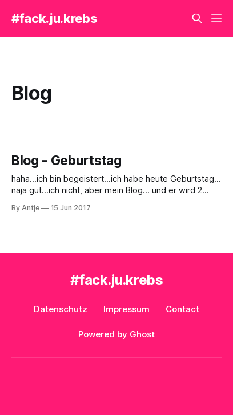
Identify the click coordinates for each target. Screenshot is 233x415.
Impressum (126, 309)
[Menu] (216, 18)
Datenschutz (60, 309)
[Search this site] (197, 18)
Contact (182, 309)
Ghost (142, 334)
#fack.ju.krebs (54, 18)
